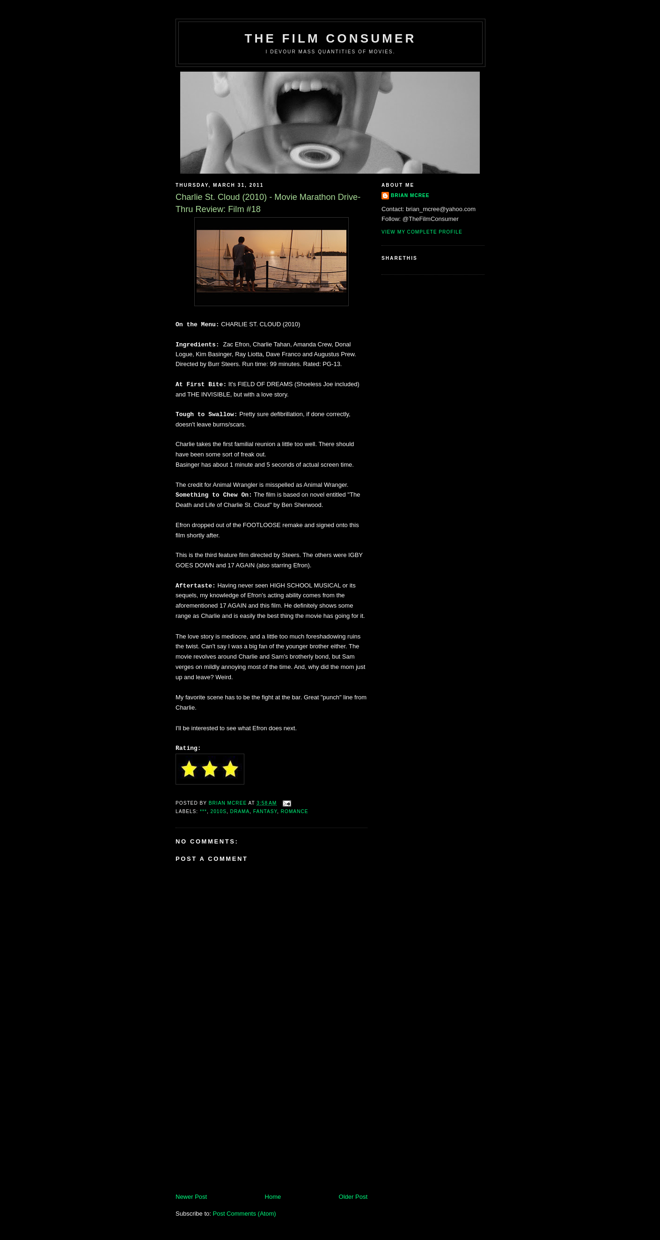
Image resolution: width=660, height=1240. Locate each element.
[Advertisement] (246, 1127)
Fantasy (265, 811)
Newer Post (191, 1196)
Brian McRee (410, 195)
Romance (294, 811)
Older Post (353, 1196)
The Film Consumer (330, 38)
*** (203, 811)
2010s (219, 811)
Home (273, 1196)
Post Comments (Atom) (244, 1213)
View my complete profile (421, 232)
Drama (240, 811)
